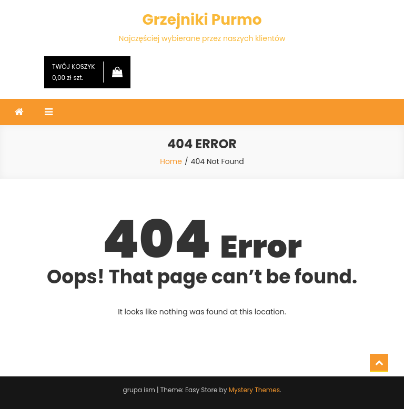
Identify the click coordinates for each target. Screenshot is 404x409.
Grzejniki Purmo (201, 19)
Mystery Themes (254, 389)
